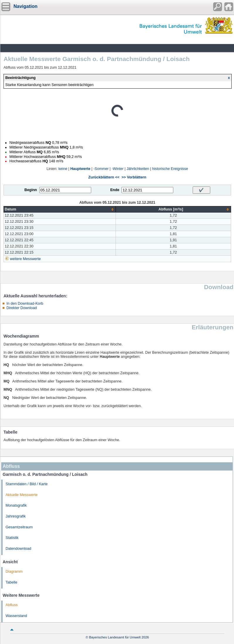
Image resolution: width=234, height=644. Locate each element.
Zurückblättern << (103, 177)
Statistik (12, 538)
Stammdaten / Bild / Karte (27, 484)
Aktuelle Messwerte (22, 495)
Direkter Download (21, 308)
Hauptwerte (80, 169)
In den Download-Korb (24, 303)
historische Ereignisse (170, 169)
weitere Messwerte (25, 259)
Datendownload (18, 549)
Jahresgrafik (16, 516)
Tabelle (11, 582)
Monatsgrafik (16, 505)
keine (62, 169)
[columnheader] (60, 209)
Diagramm (14, 571)
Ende (114, 190)
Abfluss (12, 605)
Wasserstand (16, 616)
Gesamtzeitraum (19, 527)
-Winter (118, 169)
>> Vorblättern (133, 177)
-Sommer (101, 169)
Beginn (30, 190)
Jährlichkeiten (138, 169)
